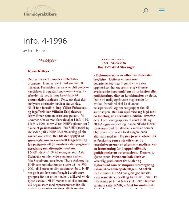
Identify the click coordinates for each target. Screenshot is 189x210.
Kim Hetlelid (38, 50)
